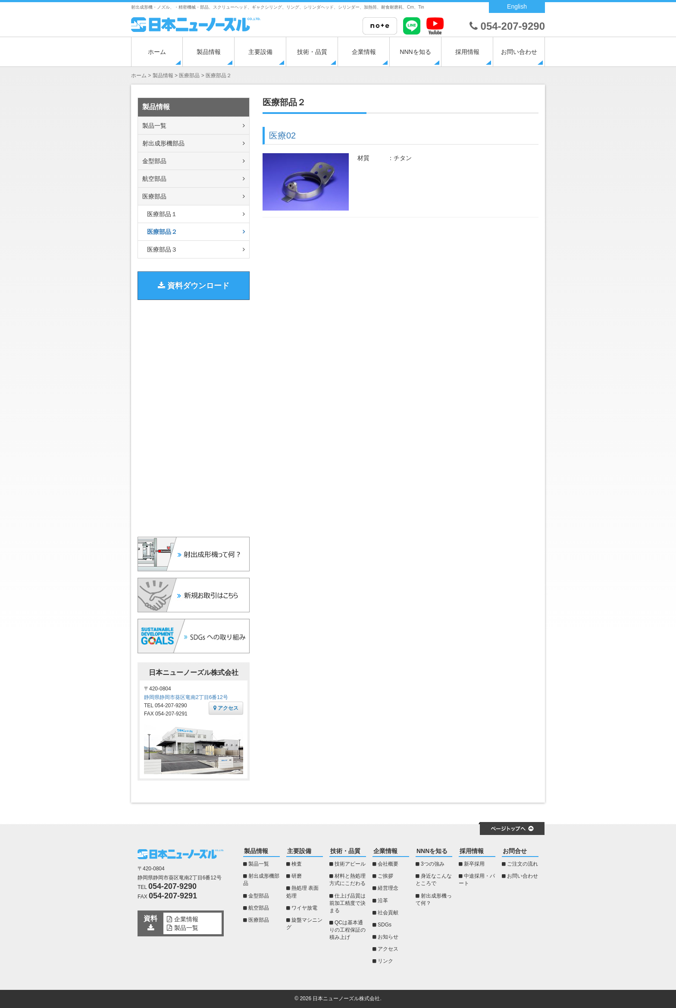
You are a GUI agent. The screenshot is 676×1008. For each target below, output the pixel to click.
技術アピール (350, 864)
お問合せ (515, 850)
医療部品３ (162, 249)
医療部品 (154, 196)
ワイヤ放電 (304, 908)
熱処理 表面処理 (302, 891)
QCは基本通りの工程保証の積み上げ (347, 930)
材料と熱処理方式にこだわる (347, 879)
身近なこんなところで (434, 879)
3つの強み (432, 864)
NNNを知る (415, 51)
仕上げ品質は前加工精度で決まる (347, 903)
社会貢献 (388, 913)
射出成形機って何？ (434, 899)
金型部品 (154, 161)
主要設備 (260, 51)
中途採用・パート (477, 879)
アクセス (225, 708)
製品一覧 (154, 125)
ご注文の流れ (522, 864)
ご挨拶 (385, 876)
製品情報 (209, 51)
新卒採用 (474, 864)
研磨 (296, 876)
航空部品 (154, 178)
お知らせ (388, 937)
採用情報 (467, 51)
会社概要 (388, 864)
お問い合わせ (519, 51)
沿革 (383, 901)
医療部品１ (162, 214)
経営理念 (388, 888)
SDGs (384, 925)
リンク (385, 961)
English (517, 6)
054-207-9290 (507, 26)
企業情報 (364, 51)
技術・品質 (312, 51)
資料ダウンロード (193, 285)
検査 (296, 864)
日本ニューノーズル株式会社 (346, 998)
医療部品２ (162, 231)
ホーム (157, 51)
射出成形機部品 (163, 143)
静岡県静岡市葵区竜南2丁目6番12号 (186, 697)
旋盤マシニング (304, 923)
